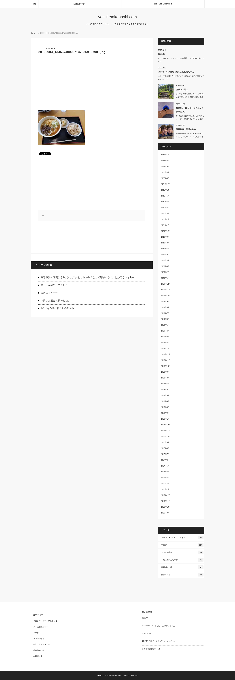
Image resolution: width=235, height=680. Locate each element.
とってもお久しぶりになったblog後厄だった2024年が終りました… (181, 59)
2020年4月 (165, 260)
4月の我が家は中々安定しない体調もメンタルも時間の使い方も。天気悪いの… (190, 119)
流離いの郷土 (182, 89)
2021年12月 (166, 184)
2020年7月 (165, 249)
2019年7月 (165, 313)
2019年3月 (165, 337)
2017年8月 (165, 448)
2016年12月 (166, 495)
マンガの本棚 (182, 552)
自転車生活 (182, 575)
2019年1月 (165, 348)
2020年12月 (166, 231)
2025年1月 (165, 155)
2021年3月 (165, 213)
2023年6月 (165, 161)
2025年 (161, 54)
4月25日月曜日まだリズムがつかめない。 (189, 110)
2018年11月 (166, 360)
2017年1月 (165, 489)
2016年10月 (166, 507)
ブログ (182, 545)
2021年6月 (165, 196)
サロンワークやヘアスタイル (182, 537)
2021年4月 (165, 208)
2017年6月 (165, 460)
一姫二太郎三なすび (182, 560)
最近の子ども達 (49, 292)
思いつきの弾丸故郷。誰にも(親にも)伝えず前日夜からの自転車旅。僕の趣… (190, 97)
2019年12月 (166, 284)
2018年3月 (165, 407)
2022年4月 (165, 172)
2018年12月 (166, 354)
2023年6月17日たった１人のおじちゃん (176, 72)
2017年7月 (165, 454)
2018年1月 (165, 419)
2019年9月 (165, 301)
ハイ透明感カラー (40, 627)
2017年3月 (165, 478)
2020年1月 (165, 278)
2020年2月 (165, 272)
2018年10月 (166, 366)
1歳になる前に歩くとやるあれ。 (59, 308)
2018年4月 (165, 401)
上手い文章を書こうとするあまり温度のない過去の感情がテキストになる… (181, 77)
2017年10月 (166, 436)
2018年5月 (165, 395)
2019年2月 (165, 343)
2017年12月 (166, 425)
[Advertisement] (92, 84)
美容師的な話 (182, 567)
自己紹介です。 (79, 4)
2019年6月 (165, 319)
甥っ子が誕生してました (54, 285)
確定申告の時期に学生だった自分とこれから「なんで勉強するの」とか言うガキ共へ (88, 277)
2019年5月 (165, 325)
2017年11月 (166, 431)
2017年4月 (165, 472)
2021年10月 (166, 190)
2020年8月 (165, 243)
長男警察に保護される (186, 129)
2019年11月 (166, 290)
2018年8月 (165, 378)
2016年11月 (166, 501)
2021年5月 (165, 202)
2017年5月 (165, 466)
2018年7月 (165, 384)
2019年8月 (165, 307)
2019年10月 (166, 296)
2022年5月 (165, 166)
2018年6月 (165, 390)
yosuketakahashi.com (117, 17)
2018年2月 (165, 413)
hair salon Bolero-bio (163, 4)
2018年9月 (165, 372)
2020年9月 (165, 237)
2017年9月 (165, 442)
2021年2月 (165, 219)
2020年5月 (165, 254)
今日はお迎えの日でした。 (55, 300)
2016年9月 (165, 513)
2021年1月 (165, 225)
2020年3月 (165, 266)
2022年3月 (165, 178)
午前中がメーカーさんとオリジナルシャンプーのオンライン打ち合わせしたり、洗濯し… (189, 137)
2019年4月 (165, 331)
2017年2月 (165, 483)
